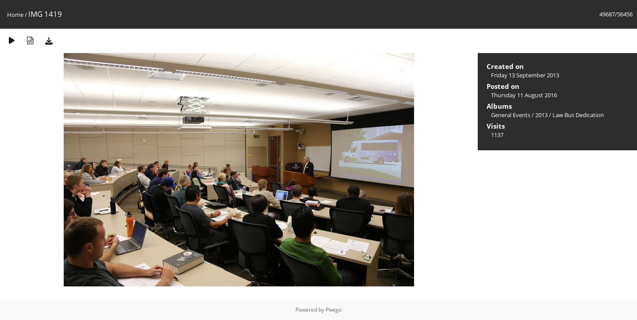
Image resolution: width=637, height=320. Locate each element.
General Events (510, 115)
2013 (541, 115)
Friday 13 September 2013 (525, 75)
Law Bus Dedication (578, 115)
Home (15, 15)
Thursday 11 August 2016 (524, 95)
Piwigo (334, 309)
